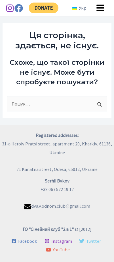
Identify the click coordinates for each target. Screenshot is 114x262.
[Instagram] (10, 8)
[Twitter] (90, 241)
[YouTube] (57, 249)
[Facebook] (18, 8)
